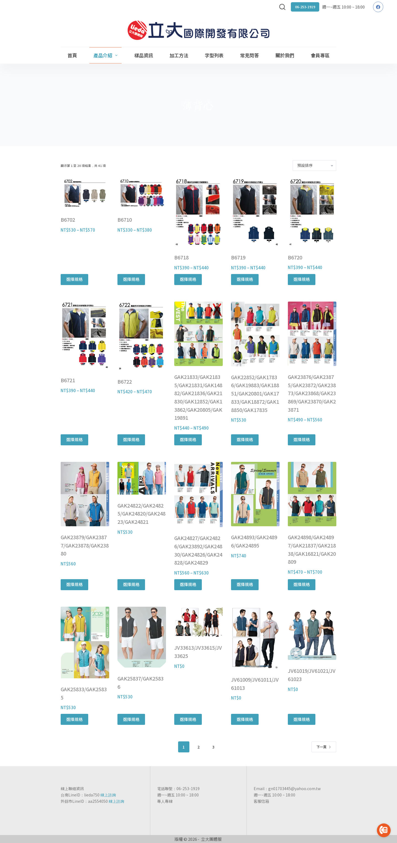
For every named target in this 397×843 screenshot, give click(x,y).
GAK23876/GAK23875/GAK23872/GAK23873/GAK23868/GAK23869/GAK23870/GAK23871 (312, 393)
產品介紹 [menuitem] (106, 55)
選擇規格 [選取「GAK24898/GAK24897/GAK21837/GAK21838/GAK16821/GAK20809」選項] (301, 584)
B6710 (124, 219)
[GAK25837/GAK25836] (141, 637)
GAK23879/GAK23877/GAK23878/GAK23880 (85, 545)
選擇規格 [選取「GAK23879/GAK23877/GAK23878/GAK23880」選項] (74, 584)
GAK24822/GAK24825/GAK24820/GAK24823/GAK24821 (141, 513)
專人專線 (165, 801)
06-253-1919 (305, 6)
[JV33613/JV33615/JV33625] (198, 622)
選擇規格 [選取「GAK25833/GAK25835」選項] (74, 719)
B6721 (68, 380)
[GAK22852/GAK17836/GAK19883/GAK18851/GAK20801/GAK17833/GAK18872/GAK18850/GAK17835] (255, 334)
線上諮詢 (108, 795)
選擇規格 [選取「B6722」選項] (131, 439)
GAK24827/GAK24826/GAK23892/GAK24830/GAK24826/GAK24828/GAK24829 (198, 550)
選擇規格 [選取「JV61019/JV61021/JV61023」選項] (301, 719)
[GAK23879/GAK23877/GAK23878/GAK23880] (85, 494)
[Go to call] (384, 830)
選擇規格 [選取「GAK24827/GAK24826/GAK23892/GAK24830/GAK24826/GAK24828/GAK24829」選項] (188, 584)
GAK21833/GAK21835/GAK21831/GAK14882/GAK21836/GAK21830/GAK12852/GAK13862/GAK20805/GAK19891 (198, 397)
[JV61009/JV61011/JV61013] (255, 638)
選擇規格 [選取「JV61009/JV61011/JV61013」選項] (245, 719)
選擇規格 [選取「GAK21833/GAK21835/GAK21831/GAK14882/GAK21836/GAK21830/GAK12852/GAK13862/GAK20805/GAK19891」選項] (188, 439)
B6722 (124, 381)
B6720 (295, 257)
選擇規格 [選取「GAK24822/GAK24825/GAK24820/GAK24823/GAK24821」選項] (131, 584)
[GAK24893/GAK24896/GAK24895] (255, 494)
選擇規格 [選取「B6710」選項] (131, 279)
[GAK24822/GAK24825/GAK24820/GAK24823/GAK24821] (141, 478)
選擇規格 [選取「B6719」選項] (245, 279)
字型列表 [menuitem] (214, 55)
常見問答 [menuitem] (249, 55)
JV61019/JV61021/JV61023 (312, 674)
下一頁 (323, 746)
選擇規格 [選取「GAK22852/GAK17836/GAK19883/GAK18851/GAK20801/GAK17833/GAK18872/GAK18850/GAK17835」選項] (245, 439)
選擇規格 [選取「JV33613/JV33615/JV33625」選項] (188, 719)
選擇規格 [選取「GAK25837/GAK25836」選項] (131, 719)
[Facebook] (378, 7)
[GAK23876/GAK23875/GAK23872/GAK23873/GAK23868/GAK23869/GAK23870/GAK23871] (312, 334)
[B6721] (85, 335)
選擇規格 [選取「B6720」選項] (301, 279)
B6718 (181, 257)
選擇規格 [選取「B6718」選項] (188, 279)
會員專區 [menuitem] (320, 55)
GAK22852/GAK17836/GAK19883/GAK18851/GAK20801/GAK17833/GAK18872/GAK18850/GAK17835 (255, 393)
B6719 (238, 257)
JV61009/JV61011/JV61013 (255, 683)
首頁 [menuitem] (72, 55)
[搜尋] (282, 7)
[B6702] (85, 193)
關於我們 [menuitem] (284, 55)
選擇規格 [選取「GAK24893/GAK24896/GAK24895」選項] (245, 584)
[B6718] (198, 212)
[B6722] (141, 336)
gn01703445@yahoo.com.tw (294, 788)
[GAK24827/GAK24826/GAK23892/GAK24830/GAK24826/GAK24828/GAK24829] (198, 494)
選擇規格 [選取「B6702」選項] (74, 279)
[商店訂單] (314, 165)
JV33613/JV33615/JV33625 (198, 651)
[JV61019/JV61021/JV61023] (312, 633)
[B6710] (141, 193)
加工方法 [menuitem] (179, 55)
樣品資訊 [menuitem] (143, 55)
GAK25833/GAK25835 (84, 693)
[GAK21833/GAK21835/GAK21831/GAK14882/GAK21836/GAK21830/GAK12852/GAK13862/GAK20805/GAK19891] (198, 334)
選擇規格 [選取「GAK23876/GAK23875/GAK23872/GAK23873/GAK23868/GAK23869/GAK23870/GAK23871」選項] (301, 439)
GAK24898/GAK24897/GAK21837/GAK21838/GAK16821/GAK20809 (312, 549)
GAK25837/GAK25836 (140, 682)
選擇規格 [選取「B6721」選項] (74, 439)
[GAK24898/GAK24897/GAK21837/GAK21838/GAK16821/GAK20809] (312, 494)
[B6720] (312, 212)
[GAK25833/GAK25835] (85, 642)
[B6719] (255, 212)
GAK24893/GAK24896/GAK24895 (254, 541)
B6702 (68, 219)
